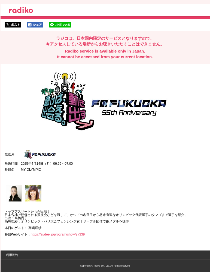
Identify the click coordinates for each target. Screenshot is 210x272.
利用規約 (12, 254)
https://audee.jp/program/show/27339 (58, 234)
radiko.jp (21, 11)
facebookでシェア (35, 24)
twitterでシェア (13, 24)
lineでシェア (60, 24)
